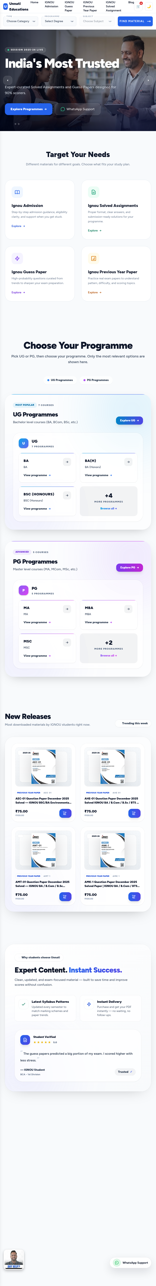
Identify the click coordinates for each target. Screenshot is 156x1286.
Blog (131, 2)
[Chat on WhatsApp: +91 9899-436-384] (130, 1262)
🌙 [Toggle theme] (149, 6)
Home (34, 2)
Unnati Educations (15, 6)
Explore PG (129, 568)
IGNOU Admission (51, 4)
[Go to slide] (9, 124)
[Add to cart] (65, 813)
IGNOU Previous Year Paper (90, 6)
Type (9, 16)
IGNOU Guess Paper (69, 6)
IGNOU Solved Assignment (113, 6)
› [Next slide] (148, 80)
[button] (14, 1259)
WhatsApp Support (77, 109)
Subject (88, 16)
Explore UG (129, 421)
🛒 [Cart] (139, 5)
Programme (52, 16)
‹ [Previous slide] (7, 80)
